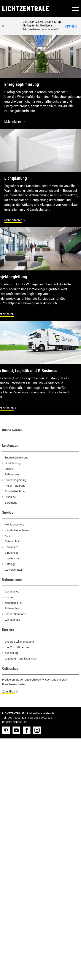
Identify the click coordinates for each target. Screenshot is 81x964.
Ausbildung (11, 653)
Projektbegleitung (15, 480)
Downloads (12, 547)
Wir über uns (12, 619)
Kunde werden (12, 430)
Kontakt (9, 597)
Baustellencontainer (17, 530)
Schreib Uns (20, 722)
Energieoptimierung (16, 457)
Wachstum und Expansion (21, 658)
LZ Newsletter (13, 569)
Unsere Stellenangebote (19, 641)
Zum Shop (8, 691)
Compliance (12, 591)
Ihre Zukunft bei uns (17, 647)
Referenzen (12, 474)
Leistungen (10, 445)
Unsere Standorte (15, 614)
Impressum (12, 558)
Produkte (10, 497)
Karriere (8, 629)
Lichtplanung (13, 463)
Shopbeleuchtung (15, 491)
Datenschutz (12, 541)
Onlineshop (10, 668)
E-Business (12, 552)
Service (7, 512)
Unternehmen (12, 579)
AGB (7, 535)
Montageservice (14, 524)
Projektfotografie (15, 485)
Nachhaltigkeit (13, 602)
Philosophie (12, 608)
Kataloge (10, 564)
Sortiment (11, 502)
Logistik (9, 468)
